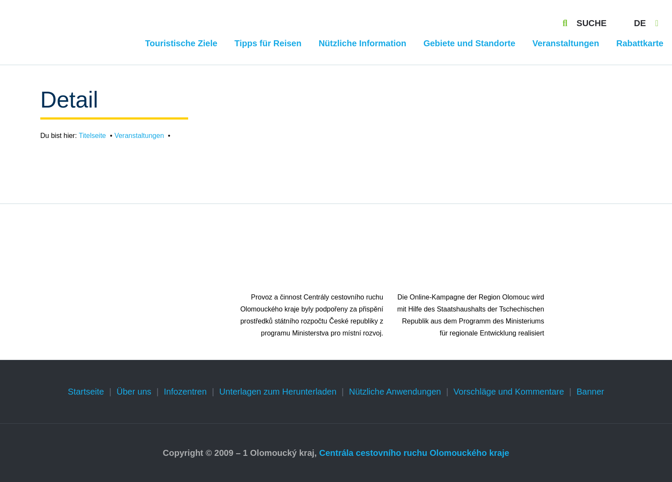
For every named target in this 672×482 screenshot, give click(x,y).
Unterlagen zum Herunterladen (278, 391)
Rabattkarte (639, 43)
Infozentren (185, 391)
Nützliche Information (362, 43)
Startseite (86, 391)
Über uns (134, 391)
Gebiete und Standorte (469, 43)
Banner (590, 391)
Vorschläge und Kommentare (508, 391)
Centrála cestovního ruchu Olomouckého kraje (414, 453)
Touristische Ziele (181, 43)
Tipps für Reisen (267, 43)
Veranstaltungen (565, 43)
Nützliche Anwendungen (395, 391)
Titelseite (92, 135)
